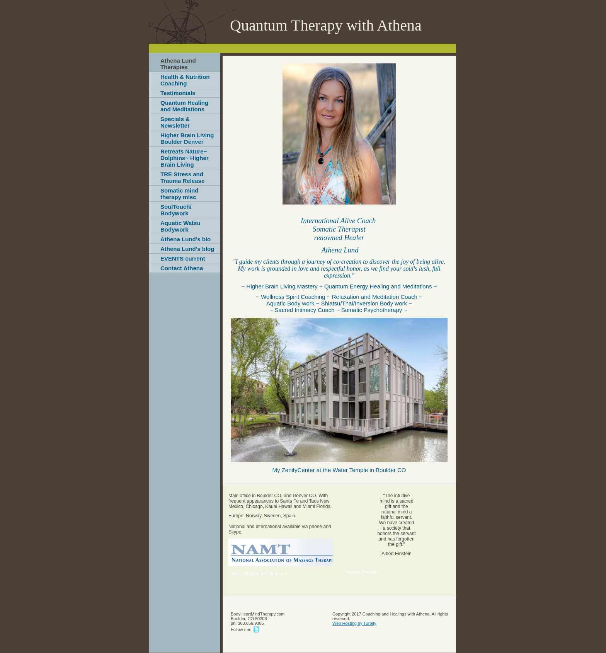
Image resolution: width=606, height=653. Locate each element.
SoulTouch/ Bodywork (176, 210)
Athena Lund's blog (187, 249)
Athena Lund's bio (185, 239)
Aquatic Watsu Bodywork (180, 226)
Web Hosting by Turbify (354, 623)
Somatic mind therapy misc (179, 193)
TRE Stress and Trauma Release (182, 177)
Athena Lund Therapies (178, 63)
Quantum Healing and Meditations (184, 106)
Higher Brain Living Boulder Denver (187, 138)
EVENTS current (182, 258)
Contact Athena (181, 268)
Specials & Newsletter (175, 122)
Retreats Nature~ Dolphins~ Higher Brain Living (184, 158)
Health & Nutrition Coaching (185, 80)
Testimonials (178, 93)
